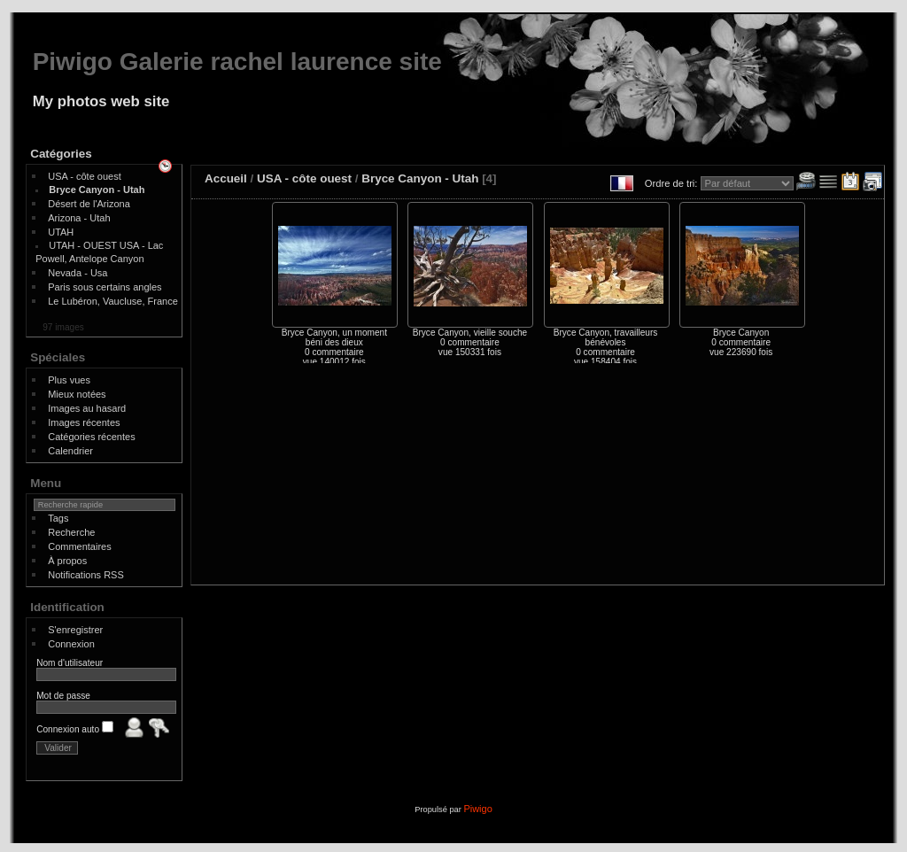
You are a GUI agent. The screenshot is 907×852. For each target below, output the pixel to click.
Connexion (71, 644)
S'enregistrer (75, 629)
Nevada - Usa (77, 272)
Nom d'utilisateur (69, 663)
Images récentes (84, 422)
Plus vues (69, 380)
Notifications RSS (86, 574)
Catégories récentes (91, 436)
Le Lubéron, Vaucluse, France (113, 301)
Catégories (60, 153)
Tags (58, 518)
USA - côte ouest (84, 176)
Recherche (71, 532)
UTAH (61, 232)
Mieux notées (76, 394)
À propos (67, 560)
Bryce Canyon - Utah (96, 189)
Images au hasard (87, 408)
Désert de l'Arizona (89, 203)
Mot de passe (63, 696)
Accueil (226, 178)
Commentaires (80, 546)
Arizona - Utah (79, 218)
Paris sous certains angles (104, 287)
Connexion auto (74, 729)
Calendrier (70, 450)
